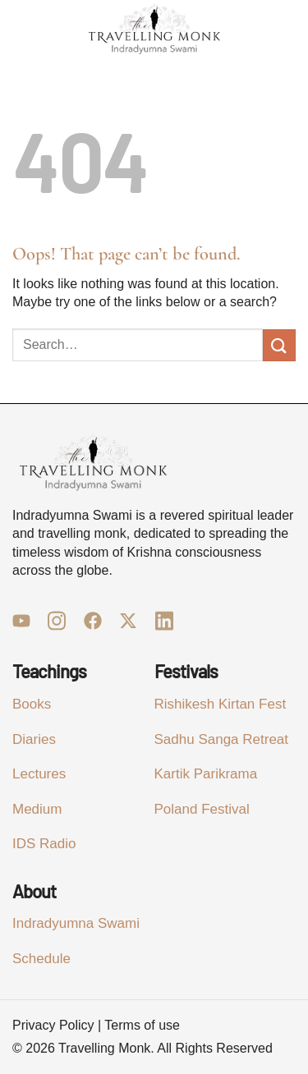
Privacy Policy (53, 1025)
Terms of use (142, 1025)
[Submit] (279, 345)
